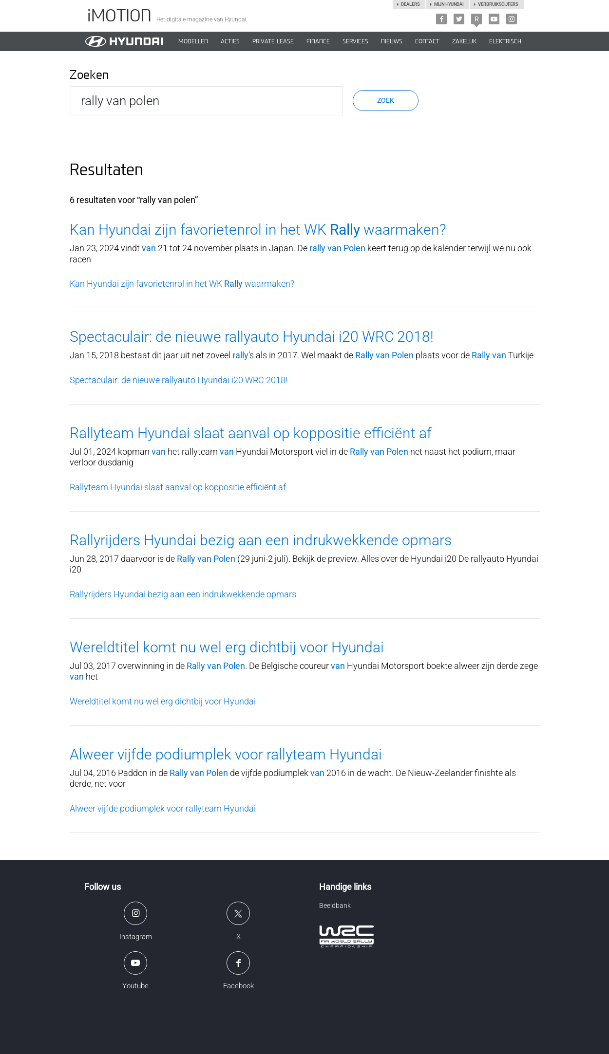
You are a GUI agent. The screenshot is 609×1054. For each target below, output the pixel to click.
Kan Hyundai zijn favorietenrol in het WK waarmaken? (258, 229)
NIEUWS (391, 41)
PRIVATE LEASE (273, 41)
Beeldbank (335, 905)
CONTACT (427, 41)
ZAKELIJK (464, 41)
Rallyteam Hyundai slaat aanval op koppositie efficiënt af (251, 433)
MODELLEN (193, 41)
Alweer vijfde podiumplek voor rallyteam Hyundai (226, 754)
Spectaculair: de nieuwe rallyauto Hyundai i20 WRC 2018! (252, 336)
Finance (318, 41)
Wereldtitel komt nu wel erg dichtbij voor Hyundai (227, 647)
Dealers (410, 4)
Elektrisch (505, 41)
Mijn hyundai (448, 4)
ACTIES (230, 41)
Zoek (385, 100)
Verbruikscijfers (498, 4)
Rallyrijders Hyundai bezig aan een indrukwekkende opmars (261, 540)
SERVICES (355, 41)
